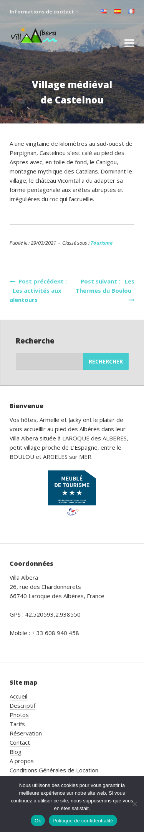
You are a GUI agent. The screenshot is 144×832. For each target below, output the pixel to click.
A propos (22, 761)
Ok (38, 821)
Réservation (26, 733)
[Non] (134, 804)
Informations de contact (44, 11)
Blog (16, 751)
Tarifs (17, 724)
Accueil (18, 696)
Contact (20, 742)
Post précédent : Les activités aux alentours (38, 290)
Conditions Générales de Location (54, 770)
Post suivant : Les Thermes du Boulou (105, 290)
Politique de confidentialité (83, 821)
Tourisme (102, 242)
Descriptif (22, 705)
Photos (19, 715)
